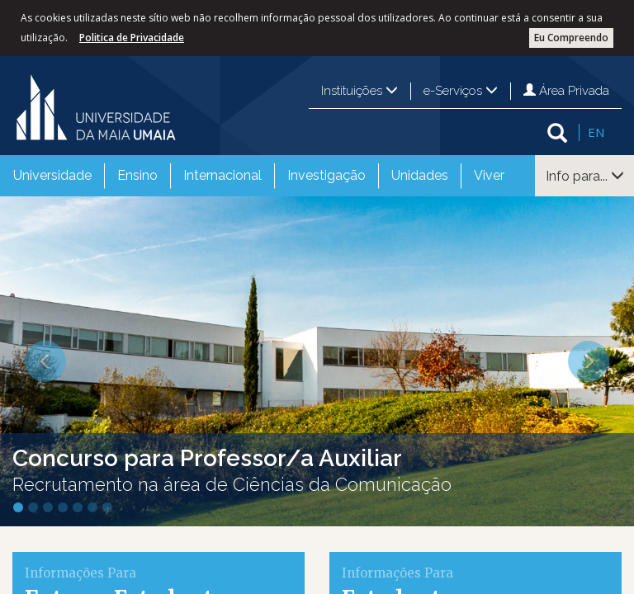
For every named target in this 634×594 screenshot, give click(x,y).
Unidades (419, 175)
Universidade (52, 175)
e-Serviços (460, 90)
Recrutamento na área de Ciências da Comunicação (232, 484)
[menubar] (259, 175)
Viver (489, 175)
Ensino (137, 175)
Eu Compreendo (571, 38)
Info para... (585, 176)
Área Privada (566, 90)
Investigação (326, 175)
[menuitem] (52, 175)
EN (596, 132)
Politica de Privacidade (131, 38)
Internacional (222, 175)
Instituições (359, 90)
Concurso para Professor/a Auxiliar (207, 458)
